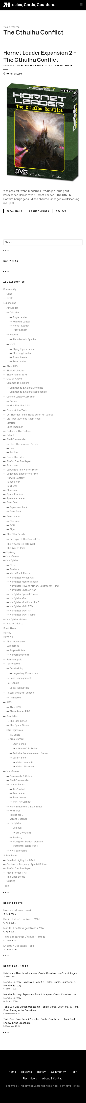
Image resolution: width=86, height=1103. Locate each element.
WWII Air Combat (22, 801)
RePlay (7, 632)
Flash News (9, 628)
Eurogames (13, 645)
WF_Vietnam (23, 832)
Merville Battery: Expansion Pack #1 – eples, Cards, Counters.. (37, 994)
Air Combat (19, 789)
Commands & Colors (18, 383)
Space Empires (15, 494)
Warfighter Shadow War (23, 590)
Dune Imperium (15, 427)
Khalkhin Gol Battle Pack (18, 945)
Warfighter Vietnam (17, 619)
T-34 (12, 525)
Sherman (14, 521)
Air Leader (12, 307)
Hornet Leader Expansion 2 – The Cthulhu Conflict (39, 56)
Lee (12, 448)
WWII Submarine (18, 850)
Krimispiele (16, 697)
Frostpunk (12, 465)
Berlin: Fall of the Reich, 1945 (21, 919)
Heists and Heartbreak (17, 910)
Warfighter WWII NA (20, 610)
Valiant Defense (25, 766)
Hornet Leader (39, 211)
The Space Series (19, 725)
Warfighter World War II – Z (24, 602)
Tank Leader (13, 516)
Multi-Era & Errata (20, 573)
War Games (13, 556)
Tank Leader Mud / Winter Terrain (24, 936)
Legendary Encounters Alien (22, 473)
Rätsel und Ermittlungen (20, 692)
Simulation (12, 716)
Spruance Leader (16, 498)
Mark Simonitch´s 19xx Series (26, 806)
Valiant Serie (20, 757)
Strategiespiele (15, 730)
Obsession (12, 490)
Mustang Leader (22, 353)
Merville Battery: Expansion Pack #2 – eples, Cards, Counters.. (38, 982)
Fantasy (14, 569)
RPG (9, 702)
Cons (9, 294)
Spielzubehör (10, 855)
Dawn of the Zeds (17, 410)
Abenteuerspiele (16, 641)
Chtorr (13, 565)
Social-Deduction (19, 687)
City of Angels (15, 378)
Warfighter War (18, 598)
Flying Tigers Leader (24, 349)
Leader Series (17, 784)
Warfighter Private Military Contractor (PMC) (34, 586)
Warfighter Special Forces (24, 594)
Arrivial (13, 401)
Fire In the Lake (15, 457)
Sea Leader (19, 793)
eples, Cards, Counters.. (34, 4)
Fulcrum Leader (21, 321)
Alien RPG (12, 366)
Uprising (11, 552)
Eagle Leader (20, 317)
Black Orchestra (16, 370)
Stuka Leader (20, 357)
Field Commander (16, 439)
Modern (14, 334)
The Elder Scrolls (16, 534)
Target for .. (16, 814)
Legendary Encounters (25, 673)
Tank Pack (15, 511)
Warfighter (12, 560)
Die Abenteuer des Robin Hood (23, 418)
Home (12, 1071)
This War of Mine (16, 548)
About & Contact (52, 1078)
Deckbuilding (16, 668)
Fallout (10, 435)
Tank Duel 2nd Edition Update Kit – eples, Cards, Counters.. (36, 1006)
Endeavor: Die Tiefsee (19, 431)
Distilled (11, 423)
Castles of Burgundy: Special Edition (27, 864)
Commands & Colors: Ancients (26, 387)
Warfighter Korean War (22, 577)
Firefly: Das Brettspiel (19, 461)
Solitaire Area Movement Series (30, 753)
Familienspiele (14, 659)
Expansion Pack (18, 507)
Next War (12, 486)
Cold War (14, 312)
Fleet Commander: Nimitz (24, 444)
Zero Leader (19, 361)
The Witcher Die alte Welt (21, 544)
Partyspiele (13, 683)
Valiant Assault (24, 762)
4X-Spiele (15, 734)
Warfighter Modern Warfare (28, 841)
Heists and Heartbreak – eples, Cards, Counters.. (30, 973)
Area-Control (17, 739)
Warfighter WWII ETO (21, 606)
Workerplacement (19, 654)
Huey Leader (20, 330)
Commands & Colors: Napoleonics (28, 391)
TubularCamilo (61, 65)
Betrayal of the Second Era (25, 539)
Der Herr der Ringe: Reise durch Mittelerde (30, 414)
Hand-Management (20, 678)
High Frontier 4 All (20, 405)
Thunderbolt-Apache (24, 339)
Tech (6, 885)
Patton (14, 452)
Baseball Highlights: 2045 (21, 860)
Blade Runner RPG (17, 374)
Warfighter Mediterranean (24, 581)
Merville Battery (16, 478)
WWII (12, 344)
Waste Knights (15, 623)
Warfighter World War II (25, 845)
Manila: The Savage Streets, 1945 (24, 928)
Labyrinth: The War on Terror (22, 469)
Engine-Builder (18, 650)
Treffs (10, 298)
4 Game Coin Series (27, 748)
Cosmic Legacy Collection (21, 396)
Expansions (14, 211)
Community (9, 289)
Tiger (12, 529)
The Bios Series (18, 721)
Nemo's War (13, 482)
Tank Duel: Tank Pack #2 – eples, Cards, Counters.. (31, 1019)
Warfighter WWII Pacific (22, 614)
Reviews (61, 211)
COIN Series (19, 744)
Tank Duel (12, 502)
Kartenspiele (13, 663)
